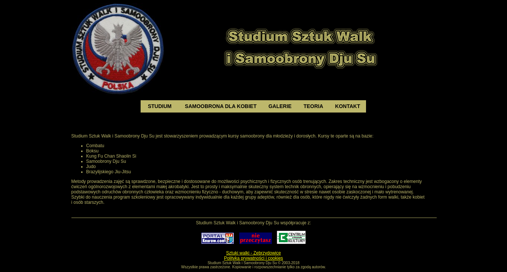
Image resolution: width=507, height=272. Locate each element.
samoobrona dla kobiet (221, 106)
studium (160, 106)
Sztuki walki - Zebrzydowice (253, 253)
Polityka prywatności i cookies (253, 258)
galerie (280, 106)
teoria (313, 106)
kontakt (347, 106)
